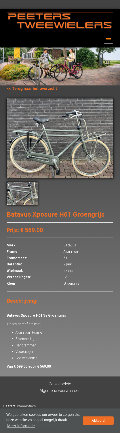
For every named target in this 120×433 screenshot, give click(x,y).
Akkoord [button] (98, 420)
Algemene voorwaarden (60, 390)
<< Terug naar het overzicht (32, 88)
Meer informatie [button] (21, 426)
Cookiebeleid (60, 384)
